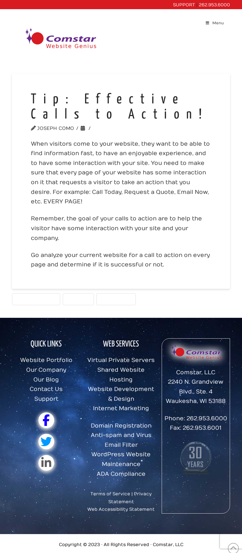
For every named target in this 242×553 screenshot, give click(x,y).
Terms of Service (110, 494)
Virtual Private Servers (121, 360)
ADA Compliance (121, 474)
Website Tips (112, 128)
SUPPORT (184, 5)
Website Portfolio (46, 360)
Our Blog (46, 379)
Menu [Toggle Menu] (214, 23)
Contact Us (46, 389)
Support (46, 399)
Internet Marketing (121, 408)
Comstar (78, 298)
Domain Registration (121, 425)
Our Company (46, 370)
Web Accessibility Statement (121, 509)
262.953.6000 (214, 5)
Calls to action (36, 298)
